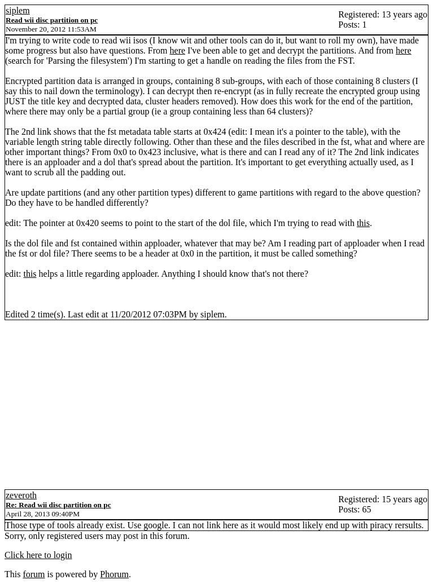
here (178, 50)
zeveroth (21, 495)
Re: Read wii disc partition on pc (58, 505)
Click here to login (38, 555)
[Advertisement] (216, 405)
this (363, 223)
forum (34, 574)
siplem (18, 10)
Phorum (114, 574)
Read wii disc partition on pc (52, 20)
